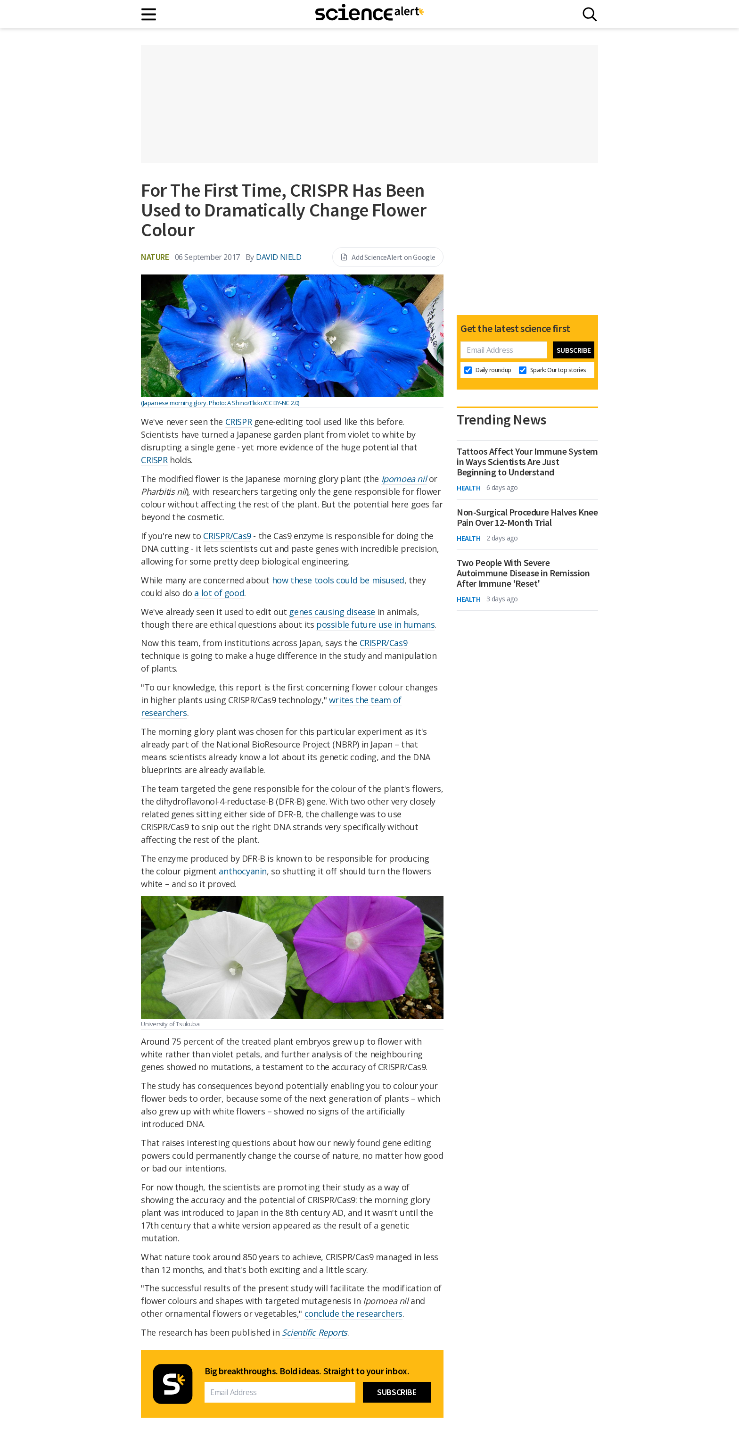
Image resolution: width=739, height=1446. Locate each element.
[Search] (590, 14)
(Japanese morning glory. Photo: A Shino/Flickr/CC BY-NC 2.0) (220, 403)
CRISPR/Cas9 (227, 535)
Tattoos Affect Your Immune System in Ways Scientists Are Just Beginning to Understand (527, 461)
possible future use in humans (375, 624)
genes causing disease (332, 611)
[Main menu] (149, 14)
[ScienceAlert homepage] (369, 14)
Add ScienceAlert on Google (387, 257)
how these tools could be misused (338, 580)
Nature (155, 256)
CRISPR (238, 421)
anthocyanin (243, 871)
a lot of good (219, 592)
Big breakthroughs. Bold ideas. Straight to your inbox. (307, 1371)
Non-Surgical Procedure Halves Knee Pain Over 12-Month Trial (527, 517)
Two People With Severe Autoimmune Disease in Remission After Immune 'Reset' (523, 573)
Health (469, 487)
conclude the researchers (353, 1313)
